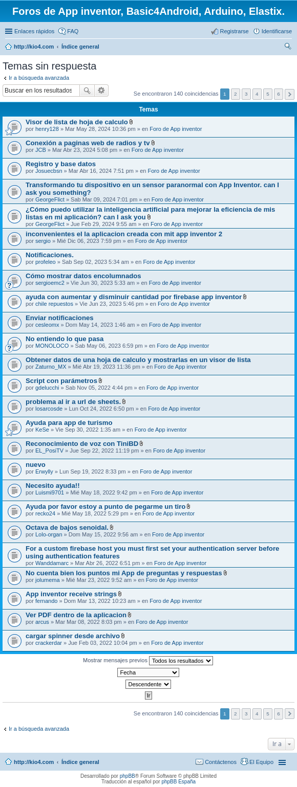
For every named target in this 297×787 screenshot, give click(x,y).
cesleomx (47, 325)
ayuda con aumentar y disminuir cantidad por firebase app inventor (134, 297)
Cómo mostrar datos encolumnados (83, 276)
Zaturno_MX (51, 367)
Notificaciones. (50, 255)
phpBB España (178, 781)
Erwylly (44, 471)
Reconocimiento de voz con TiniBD (82, 443)
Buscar (87, 90)
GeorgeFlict (50, 199)
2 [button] (235, 94)
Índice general (80, 762)
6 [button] (278, 94)
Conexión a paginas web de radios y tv (88, 143)
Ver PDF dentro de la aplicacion (76, 615)
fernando (46, 601)
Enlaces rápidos (34, 31)
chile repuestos (54, 304)
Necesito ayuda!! (53, 485)
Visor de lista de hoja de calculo (77, 122)
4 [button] (257, 94)
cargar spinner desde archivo (73, 636)
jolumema (47, 580)
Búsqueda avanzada (102, 90)
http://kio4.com (34, 762)
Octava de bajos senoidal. (67, 527)
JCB (40, 150)
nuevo (36, 464)
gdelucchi (47, 388)
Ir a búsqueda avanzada (39, 78)
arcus (42, 622)
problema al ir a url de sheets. (73, 402)
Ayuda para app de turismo (69, 422)
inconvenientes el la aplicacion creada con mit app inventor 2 (124, 234)
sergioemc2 (50, 283)
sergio (43, 241)
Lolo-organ (48, 534)
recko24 (45, 513)
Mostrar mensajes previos (148, 660)
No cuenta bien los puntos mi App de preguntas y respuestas (124, 573)
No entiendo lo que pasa (64, 339)
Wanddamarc (52, 563)
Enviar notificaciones (60, 318)
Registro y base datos (61, 164)
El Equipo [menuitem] (261, 762)
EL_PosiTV (49, 450)
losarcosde (48, 409)
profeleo (45, 262)
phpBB (127, 776)
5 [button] (267, 94)
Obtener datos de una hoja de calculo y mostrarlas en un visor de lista (138, 360)
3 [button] (246, 94)
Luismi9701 (49, 492)
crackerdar (48, 643)
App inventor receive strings (71, 594)
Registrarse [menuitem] (234, 31)
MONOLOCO (52, 346)
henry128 (47, 129)
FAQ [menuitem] (72, 31)
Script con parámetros (61, 381)
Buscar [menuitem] (288, 47)
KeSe (42, 429)
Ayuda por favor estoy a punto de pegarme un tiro (105, 506)
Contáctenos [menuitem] (221, 762)
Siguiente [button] (289, 94)
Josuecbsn (48, 171)
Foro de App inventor (176, 129)
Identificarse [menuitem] (277, 31)
